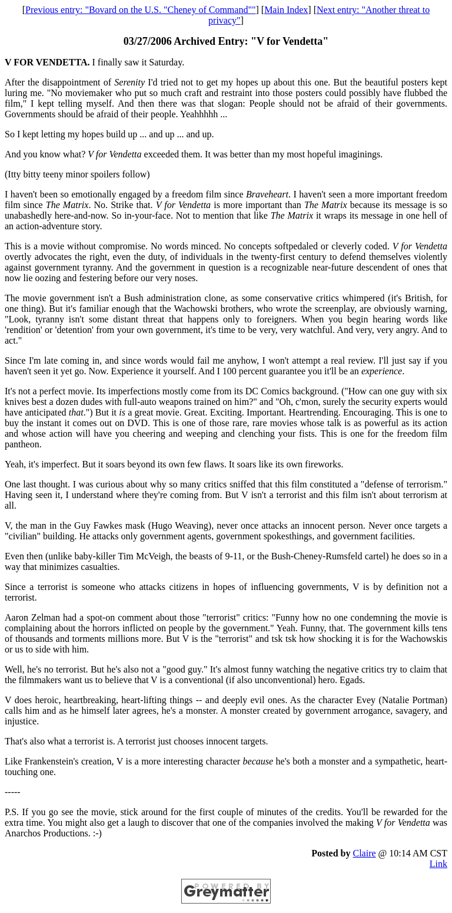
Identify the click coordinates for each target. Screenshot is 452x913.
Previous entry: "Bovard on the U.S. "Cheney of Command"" (140, 10)
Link (438, 864)
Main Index (286, 10)
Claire (364, 853)
